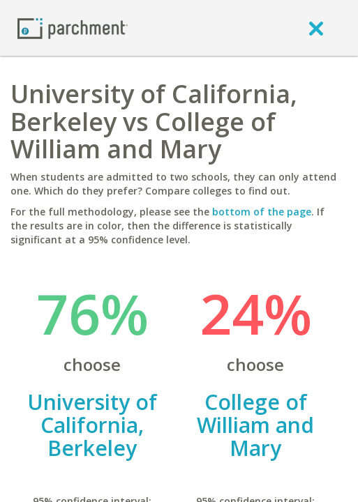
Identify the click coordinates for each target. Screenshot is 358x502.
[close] (316, 28)
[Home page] (72, 27)
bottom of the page (261, 211)
